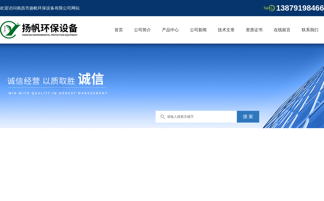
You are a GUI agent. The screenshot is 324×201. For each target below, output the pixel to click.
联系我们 (310, 29)
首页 (119, 29)
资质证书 (254, 29)
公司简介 (142, 29)
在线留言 (282, 29)
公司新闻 (198, 29)
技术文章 (226, 29)
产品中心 (170, 29)
